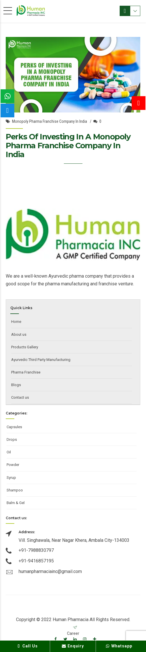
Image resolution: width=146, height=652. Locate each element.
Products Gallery (24, 347)
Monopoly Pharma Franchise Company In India (49, 121)
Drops (12, 439)
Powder (13, 465)
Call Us (27, 646)
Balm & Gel (16, 503)
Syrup (11, 477)
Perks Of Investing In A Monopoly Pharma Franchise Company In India (68, 145)
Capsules (14, 427)
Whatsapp (118, 646)
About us (18, 334)
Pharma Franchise (25, 372)
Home (16, 321)
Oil (9, 452)
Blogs (16, 385)
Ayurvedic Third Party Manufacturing (40, 359)
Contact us (20, 397)
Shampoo (15, 490)
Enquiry (73, 646)
